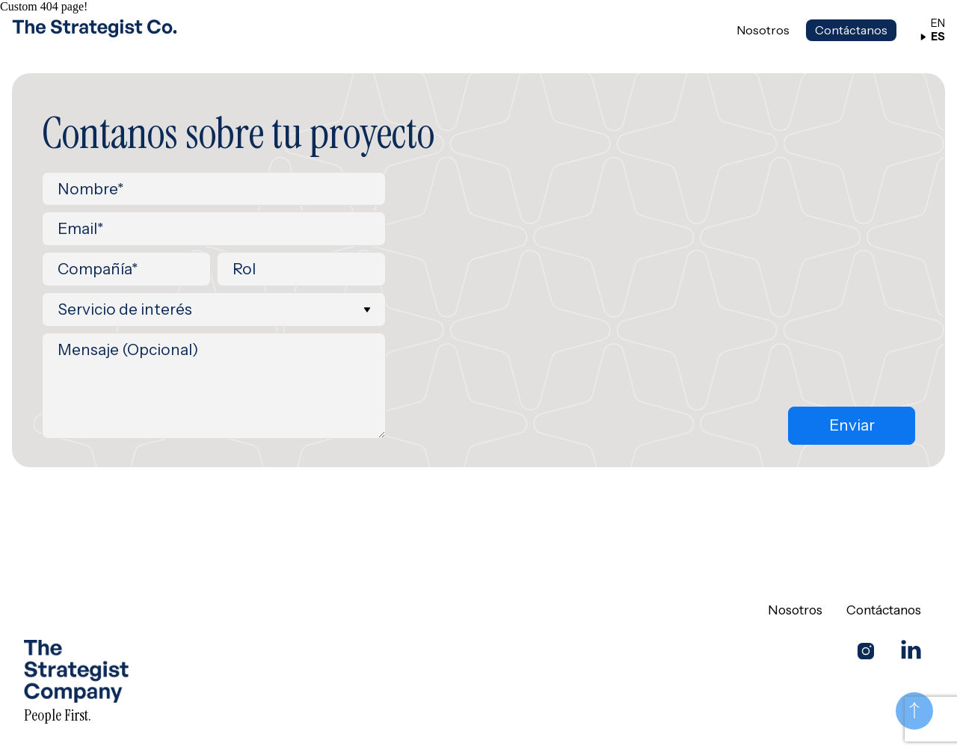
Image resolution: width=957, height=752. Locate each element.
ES (932, 37)
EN (932, 23)
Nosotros (763, 30)
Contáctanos (851, 29)
